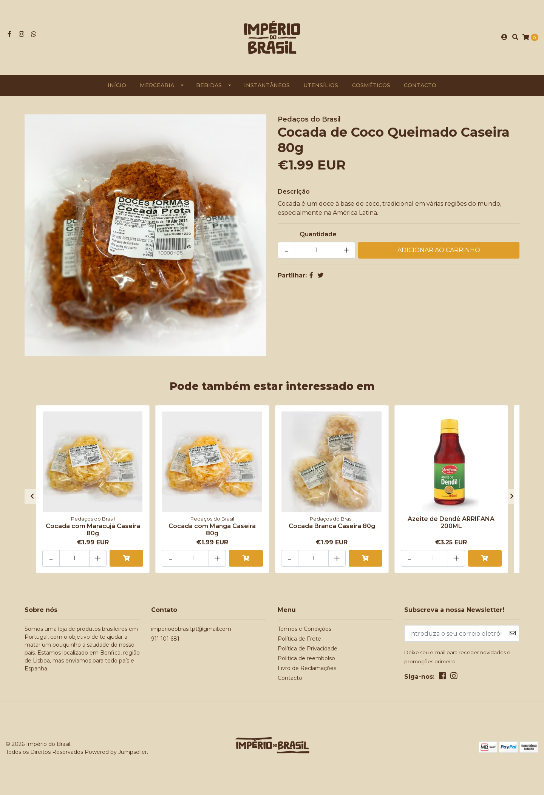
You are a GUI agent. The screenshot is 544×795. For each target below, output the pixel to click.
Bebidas (209, 85)
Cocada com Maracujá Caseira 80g (93, 529)
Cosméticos (371, 85)
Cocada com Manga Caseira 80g (212, 529)
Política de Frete (299, 638)
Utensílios (320, 85)
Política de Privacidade (307, 648)
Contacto (420, 85)
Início (117, 85)
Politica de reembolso (306, 658)
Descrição (294, 191)
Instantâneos (267, 85)
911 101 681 (165, 638)
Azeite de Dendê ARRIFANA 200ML (451, 522)
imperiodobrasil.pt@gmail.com (191, 629)
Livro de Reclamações (307, 668)
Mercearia (157, 85)
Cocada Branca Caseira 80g (332, 526)
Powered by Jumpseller (116, 752)
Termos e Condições (304, 629)
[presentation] (32, 496)
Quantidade (318, 234)
